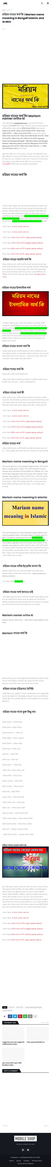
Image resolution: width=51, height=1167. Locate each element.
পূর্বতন (46, 1126)
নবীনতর (5, 1126)
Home (11, 1161)
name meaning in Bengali (33, 1007)
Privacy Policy (37, 1161)
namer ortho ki (7, 1010)
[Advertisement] (25, 56)
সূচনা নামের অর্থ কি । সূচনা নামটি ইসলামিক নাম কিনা (11, 1064)
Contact (26, 1161)
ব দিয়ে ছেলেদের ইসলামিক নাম (35, 1042)
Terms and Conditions (26, 1163)
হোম (3, 10)
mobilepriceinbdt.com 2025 (30, 1157)
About (18, 1161)
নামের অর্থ (9, 10)
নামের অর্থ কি (19, 1007)
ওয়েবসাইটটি (6, 164)
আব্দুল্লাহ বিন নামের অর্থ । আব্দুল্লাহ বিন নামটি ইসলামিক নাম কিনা (13, 1043)
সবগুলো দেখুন (45, 1023)
